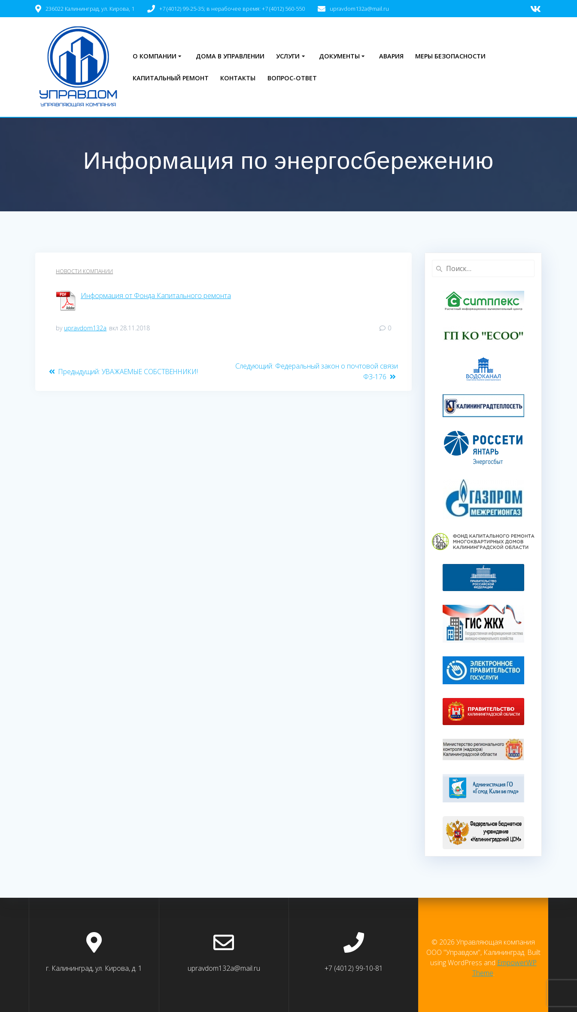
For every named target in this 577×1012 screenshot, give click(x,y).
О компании (154, 56)
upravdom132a (85, 328)
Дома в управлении (230, 56)
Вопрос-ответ (292, 78)
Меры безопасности (450, 56)
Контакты (237, 78)
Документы (339, 56)
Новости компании (84, 271)
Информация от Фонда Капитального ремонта (156, 295)
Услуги (288, 56)
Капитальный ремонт (171, 78)
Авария (391, 56)
